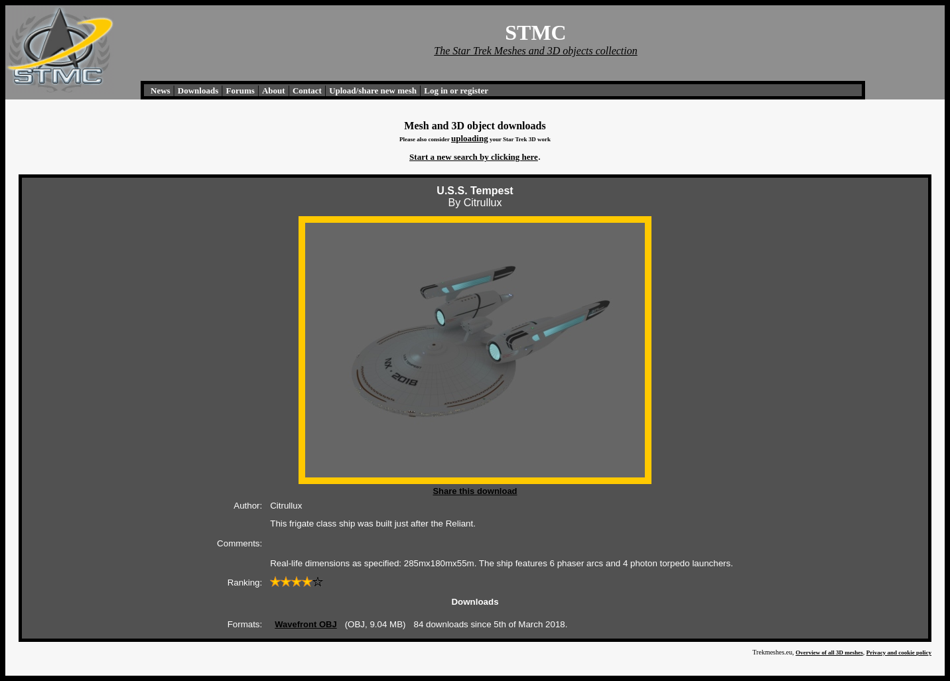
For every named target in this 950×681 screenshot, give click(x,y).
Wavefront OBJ (305, 624)
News (160, 90)
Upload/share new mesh (373, 90)
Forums (240, 90)
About (273, 90)
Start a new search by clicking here (473, 157)
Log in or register (456, 90)
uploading (469, 138)
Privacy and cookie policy (898, 652)
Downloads (198, 90)
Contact (307, 90)
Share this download (475, 491)
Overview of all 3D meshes (828, 652)
